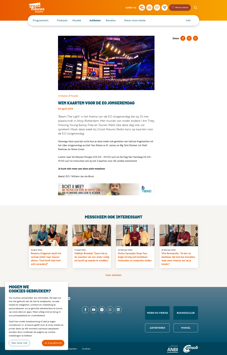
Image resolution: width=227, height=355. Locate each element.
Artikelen (95, 20)
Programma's (40, 20)
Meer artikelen (113, 275)
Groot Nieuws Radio (40, 8)
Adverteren (157, 327)
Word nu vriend (157, 313)
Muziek (77, 20)
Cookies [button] (86, 348)
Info (188, 20)
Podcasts (62, 20)
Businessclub (186, 313)
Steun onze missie (135, 20)
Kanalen (111, 20)
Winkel (185, 327)
